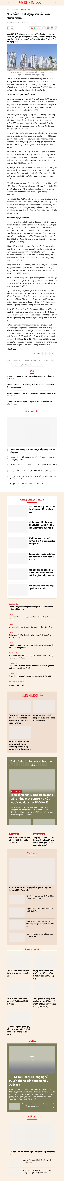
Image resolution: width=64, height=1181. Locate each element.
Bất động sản (12, 10)
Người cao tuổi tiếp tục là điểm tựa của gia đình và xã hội (19, 973)
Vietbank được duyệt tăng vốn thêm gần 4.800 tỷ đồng (30, 627)
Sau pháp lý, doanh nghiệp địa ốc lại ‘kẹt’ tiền (26, 483)
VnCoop (32, 853)
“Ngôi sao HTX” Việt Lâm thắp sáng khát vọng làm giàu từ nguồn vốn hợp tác (40, 923)
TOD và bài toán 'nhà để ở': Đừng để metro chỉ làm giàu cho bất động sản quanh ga (30, 386)
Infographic (33, 761)
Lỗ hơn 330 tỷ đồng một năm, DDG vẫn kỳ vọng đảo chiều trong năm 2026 (30, 377)
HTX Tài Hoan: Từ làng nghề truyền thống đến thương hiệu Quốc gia (28, 1080)
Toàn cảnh (25, 10)
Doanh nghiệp (13, 604)
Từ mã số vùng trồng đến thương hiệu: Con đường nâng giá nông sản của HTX (38, 1171)
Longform (47, 761)
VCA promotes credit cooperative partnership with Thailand (44, 717)
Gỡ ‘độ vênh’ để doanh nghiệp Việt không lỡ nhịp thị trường (18, 1001)
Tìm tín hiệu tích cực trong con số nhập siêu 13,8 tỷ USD (30, 676)
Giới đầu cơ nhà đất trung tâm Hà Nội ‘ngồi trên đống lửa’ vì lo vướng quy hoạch (41, 525)
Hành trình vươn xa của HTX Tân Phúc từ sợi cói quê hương (40, 897)
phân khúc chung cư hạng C (31, 365)
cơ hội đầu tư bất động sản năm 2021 (26, 360)
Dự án (12, 685)
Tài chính (11, 614)
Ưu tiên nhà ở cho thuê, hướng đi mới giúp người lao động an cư (33, 464)
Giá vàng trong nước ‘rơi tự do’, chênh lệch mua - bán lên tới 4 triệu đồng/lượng (32, 394)
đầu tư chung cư (49, 360)
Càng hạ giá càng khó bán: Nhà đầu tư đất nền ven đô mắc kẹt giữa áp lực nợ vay (41, 572)
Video (21, 761)
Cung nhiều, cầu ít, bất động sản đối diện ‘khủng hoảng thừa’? (33, 470)
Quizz (32, 765)
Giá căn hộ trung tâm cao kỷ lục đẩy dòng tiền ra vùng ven (42, 509)
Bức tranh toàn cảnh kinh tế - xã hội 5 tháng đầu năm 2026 (19, 840)
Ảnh (13, 761)
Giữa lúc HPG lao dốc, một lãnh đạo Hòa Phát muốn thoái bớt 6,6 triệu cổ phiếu (31, 403)
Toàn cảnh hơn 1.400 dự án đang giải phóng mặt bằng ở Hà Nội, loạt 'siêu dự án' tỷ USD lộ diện (32, 798)
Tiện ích (21, 685)
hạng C (15, 365)
